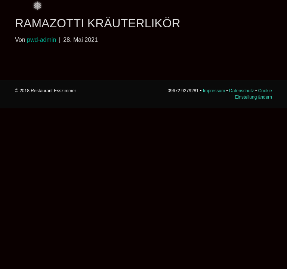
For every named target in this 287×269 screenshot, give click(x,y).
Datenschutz (241, 90)
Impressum (214, 90)
